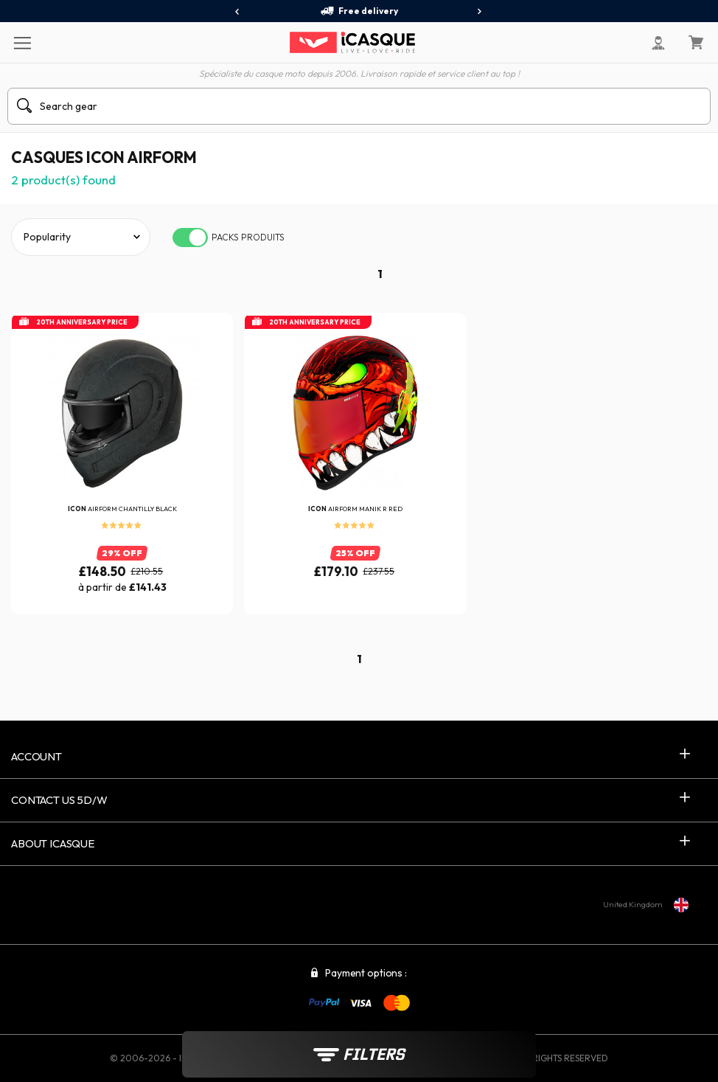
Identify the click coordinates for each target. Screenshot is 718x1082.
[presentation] (238, 11)
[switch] (190, 237)
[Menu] (22, 42)
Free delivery (359, 11)
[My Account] (658, 43)
